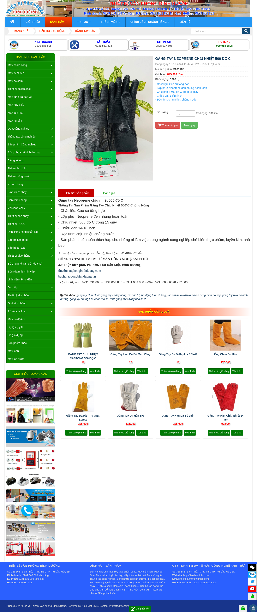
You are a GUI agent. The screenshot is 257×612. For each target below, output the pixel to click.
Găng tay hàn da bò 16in (178, 415)
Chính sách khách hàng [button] (149, 23)
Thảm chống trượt (19, 176)
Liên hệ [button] (185, 21)
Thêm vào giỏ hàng (76, 371)
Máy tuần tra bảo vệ (20, 96)
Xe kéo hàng (15, 184)
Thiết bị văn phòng (19, 295)
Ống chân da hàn (225, 354)
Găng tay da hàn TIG (130, 415)
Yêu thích (95, 371)
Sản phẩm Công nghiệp (22, 144)
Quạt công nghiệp (18, 128)
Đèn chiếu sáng (17, 200)
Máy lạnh (13, 350)
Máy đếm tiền (16, 73)
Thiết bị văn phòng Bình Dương (48, 605)
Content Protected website (114, 605)
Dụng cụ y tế (15, 327)
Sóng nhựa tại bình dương (23, 152)
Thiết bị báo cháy (18, 215)
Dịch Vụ (13, 287)
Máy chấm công (17, 65)
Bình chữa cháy (17, 192)
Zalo (252, 574)
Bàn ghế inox (16, 160)
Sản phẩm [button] (58, 23)
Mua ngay (189, 125)
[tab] (75, 193)
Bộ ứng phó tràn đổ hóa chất (25, 263)
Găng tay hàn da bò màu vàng (131, 354)
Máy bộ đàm (15, 81)
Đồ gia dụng (15, 335)
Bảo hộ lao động (18, 239)
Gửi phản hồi (140, 609)
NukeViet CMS (90, 605)
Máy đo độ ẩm (16, 319)
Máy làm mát (15, 112)
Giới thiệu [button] (33, 21)
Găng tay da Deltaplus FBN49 (178, 354)
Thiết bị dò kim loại (19, 88)
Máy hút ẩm (15, 120)
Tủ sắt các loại (17, 311)
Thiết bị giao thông (19, 255)
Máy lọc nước (16, 358)
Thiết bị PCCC (16, 223)
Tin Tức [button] (84, 23)
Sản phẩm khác (17, 343)
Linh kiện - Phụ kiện (20, 279)
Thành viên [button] (110, 23)
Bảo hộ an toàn (17, 247)
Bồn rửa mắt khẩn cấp (21, 271)
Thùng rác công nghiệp (21, 136)
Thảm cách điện (17, 168)
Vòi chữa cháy (16, 208)
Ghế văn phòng (17, 303)
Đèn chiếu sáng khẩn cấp (23, 231)
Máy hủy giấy (16, 104)
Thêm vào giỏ (168, 125)
